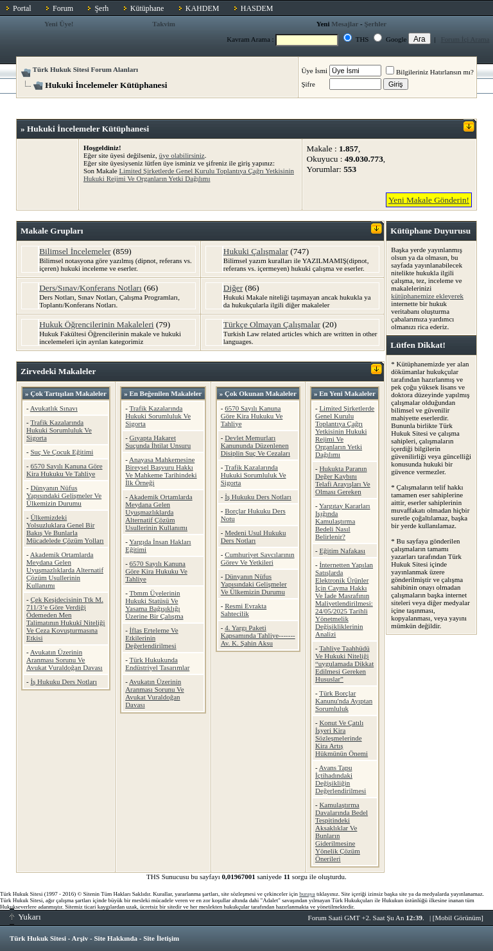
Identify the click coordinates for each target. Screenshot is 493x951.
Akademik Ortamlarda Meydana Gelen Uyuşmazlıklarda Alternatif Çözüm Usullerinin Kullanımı (64, 570)
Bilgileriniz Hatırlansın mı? (430, 72)
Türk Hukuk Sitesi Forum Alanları (85, 69)
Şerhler (375, 24)
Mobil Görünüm (458, 917)
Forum (63, 8)
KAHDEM (203, 8)
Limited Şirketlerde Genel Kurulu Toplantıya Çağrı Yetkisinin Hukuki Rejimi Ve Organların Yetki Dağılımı (188, 174)
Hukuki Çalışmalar (255, 251)
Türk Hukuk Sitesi (38, 938)
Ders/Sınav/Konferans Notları (90, 288)
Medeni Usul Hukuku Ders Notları (253, 536)
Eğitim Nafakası (342, 550)
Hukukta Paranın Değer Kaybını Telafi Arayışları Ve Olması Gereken (342, 480)
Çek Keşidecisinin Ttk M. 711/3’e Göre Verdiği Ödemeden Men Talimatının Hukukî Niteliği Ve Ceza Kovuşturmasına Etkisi (65, 618)
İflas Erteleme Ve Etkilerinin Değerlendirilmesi (151, 637)
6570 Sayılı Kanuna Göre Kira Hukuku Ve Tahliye (64, 469)
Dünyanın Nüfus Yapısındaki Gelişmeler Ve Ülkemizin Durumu (63, 495)
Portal (22, 8)
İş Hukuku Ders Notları (63, 681)
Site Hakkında (115, 938)
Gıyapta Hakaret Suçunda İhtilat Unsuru (158, 441)
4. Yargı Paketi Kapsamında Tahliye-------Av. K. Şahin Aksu (258, 635)
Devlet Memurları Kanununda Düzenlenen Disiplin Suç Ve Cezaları (255, 445)
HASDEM (257, 8)
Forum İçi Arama (465, 39)
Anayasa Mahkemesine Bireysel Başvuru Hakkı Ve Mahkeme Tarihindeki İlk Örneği (160, 471)
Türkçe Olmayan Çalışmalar (271, 324)
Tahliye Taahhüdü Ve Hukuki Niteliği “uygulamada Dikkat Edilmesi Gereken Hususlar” (344, 663)
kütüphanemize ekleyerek (427, 296)
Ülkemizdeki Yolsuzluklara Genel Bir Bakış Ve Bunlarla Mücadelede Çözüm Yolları (65, 528)
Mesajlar (344, 24)
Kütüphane (147, 8)
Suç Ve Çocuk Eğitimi (61, 452)
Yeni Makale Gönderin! (428, 200)
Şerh (101, 8)
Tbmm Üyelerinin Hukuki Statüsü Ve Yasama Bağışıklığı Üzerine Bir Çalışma (154, 604)
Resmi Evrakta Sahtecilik (244, 609)
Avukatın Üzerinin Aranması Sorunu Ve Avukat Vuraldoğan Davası (64, 659)
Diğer (233, 288)
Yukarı (25, 916)
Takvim (163, 24)
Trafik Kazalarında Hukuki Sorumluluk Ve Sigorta (59, 429)
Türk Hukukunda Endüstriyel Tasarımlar (157, 663)
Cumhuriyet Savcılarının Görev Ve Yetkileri (258, 558)
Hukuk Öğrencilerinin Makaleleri (96, 324)
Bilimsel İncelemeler (74, 251)
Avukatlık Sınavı (54, 408)
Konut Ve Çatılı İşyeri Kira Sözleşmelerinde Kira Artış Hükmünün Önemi (341, 738)
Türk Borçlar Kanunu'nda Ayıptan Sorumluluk (343, 700)
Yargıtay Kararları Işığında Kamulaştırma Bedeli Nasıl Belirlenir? (342, 521)
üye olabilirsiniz (182, 155)
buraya (307, 894)
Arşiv (80, 938)
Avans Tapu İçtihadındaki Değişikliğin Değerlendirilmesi (340, 779)
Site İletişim (161, 938)
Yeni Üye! (59, 24)
